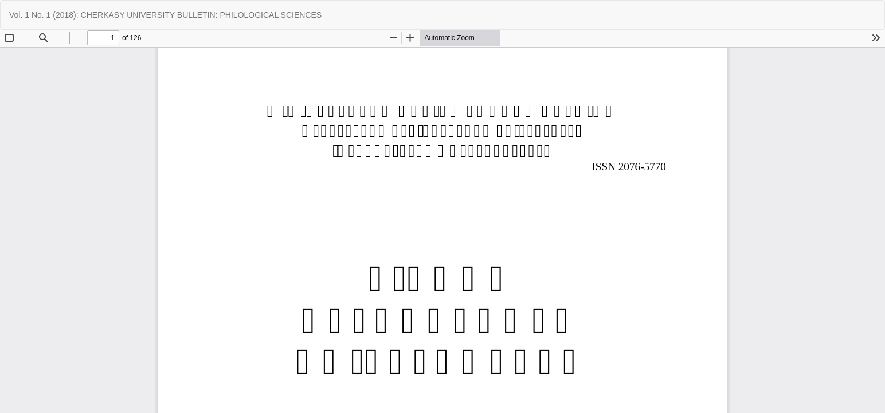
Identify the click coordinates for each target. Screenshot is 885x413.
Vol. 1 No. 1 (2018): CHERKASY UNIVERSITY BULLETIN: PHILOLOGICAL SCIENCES (165, 15)
